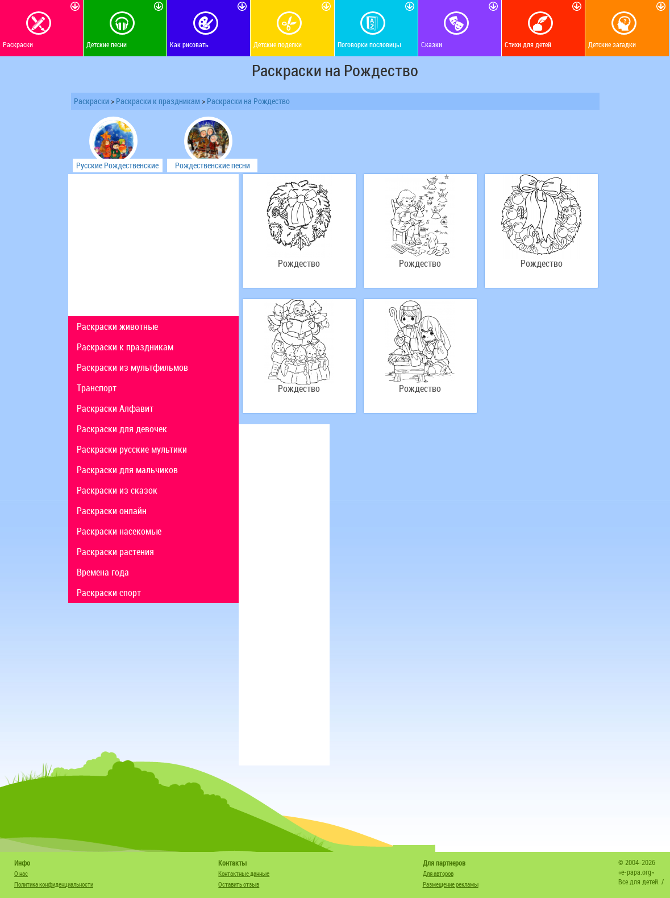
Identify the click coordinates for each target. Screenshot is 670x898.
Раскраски (91, 101)
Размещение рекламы (450, 884)
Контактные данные (243, 873)
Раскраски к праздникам (158, 101)
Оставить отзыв (238, 884)
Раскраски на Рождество (248, 101)
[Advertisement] (153, 245)
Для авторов (438, 873)
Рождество (299, 263)
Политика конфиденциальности (53, 884)
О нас (21, 873)
